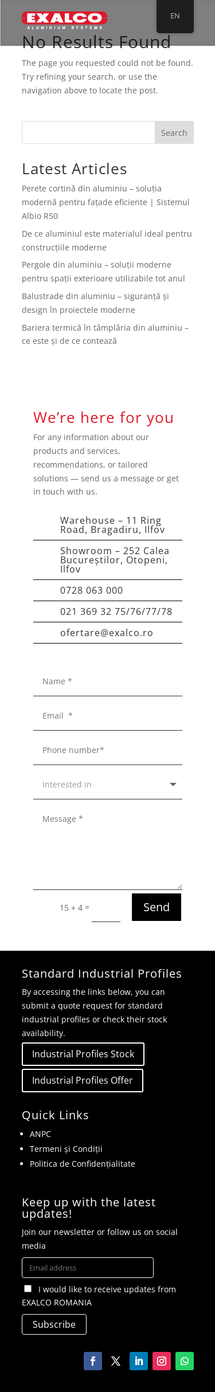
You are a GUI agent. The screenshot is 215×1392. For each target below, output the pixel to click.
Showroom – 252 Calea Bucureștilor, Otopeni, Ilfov (115, 559)
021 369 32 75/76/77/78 (116, 611)
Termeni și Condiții (66, 1148)
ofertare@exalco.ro (107, 632)
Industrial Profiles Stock (83, 1054)
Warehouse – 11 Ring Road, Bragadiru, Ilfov (112, 525)
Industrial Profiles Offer (82, 1080)
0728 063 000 (91, 590)
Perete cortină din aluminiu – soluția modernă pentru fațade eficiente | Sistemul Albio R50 (106, 202)
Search (174, 132)
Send (156, 907)
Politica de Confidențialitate (82, 1163)
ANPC (40, 1133)
